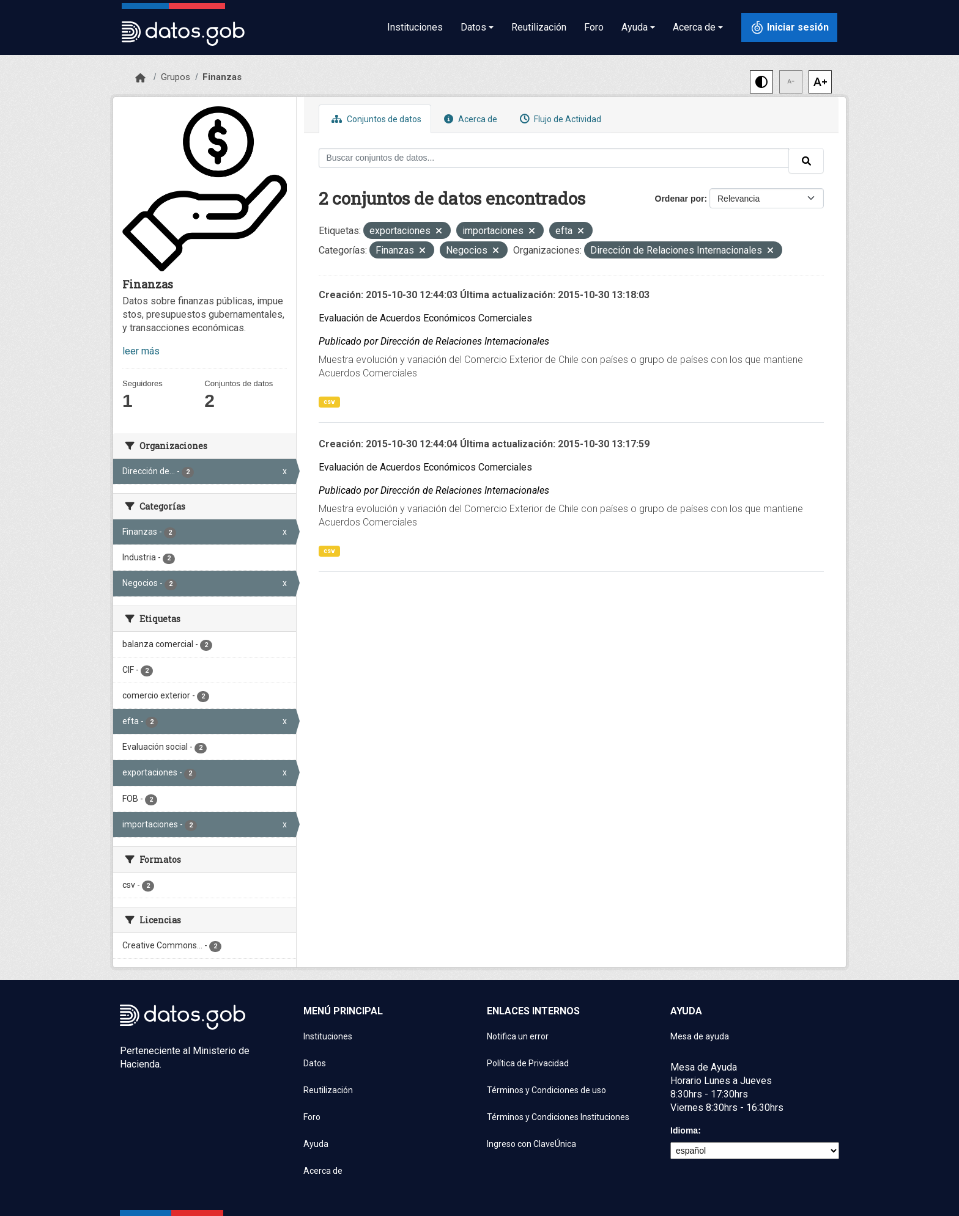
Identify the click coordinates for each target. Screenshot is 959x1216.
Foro (594, 27)
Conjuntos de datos (374, 118)
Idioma (684, 1130)
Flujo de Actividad (559, 118)
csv (329, 402)
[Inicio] (140, 78)
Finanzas (222, 76)
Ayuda (315, 1144)
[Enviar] (806, 161)
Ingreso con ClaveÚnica (531, 1144)
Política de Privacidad (528, 1063)
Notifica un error (518, 1036)
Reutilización (538, 27)
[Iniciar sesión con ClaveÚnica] (789, 27)
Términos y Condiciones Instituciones (558, 1117)
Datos (314, 1063)
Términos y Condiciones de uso (546, 1090)
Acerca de (469, 118)
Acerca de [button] (694, 27)
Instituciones (415, 27)
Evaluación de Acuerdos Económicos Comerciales (425, 318)
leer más (141, 351)
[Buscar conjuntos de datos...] (554, 158)
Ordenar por (680, 198)
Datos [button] (473, 27)
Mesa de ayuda (699, 1036)
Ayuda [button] (634, 27)
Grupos (175, 76)
